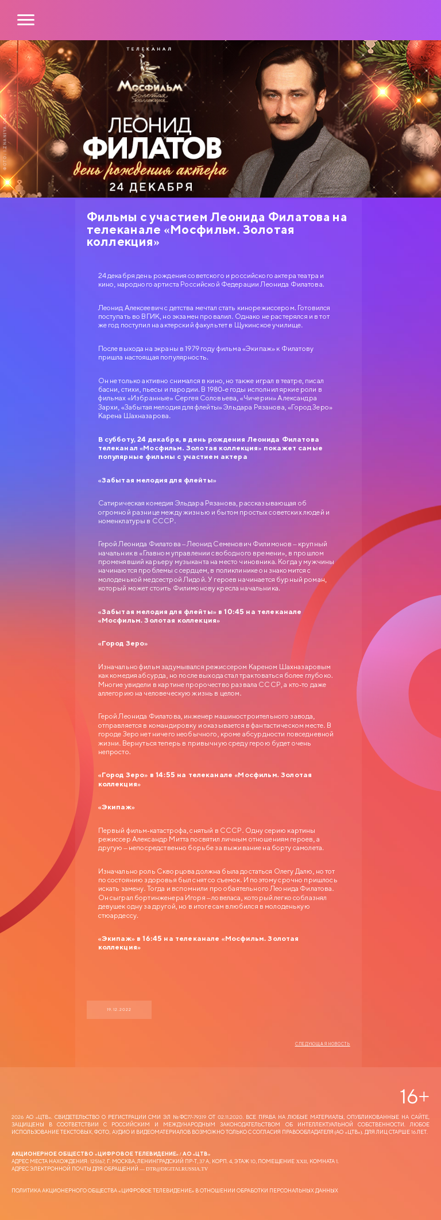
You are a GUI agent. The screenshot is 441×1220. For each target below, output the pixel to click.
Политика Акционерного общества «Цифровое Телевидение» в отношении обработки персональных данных (174, 1190)
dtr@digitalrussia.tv (177, 1168)
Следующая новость (322, 1044)
